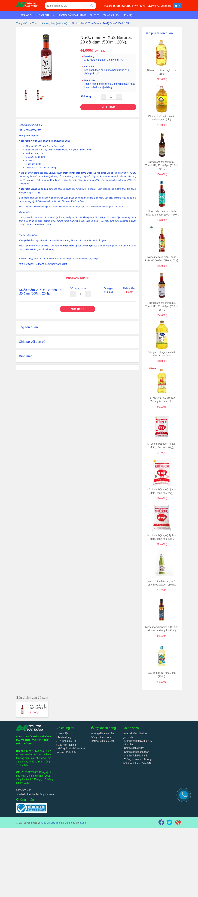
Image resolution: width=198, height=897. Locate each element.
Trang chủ (28, 15)
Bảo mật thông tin (66, 744)
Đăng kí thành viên (101, 737)
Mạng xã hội (111, 15)
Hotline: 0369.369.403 (102, 740)
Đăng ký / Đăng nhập (160, 6)
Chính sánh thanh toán (136, 751)
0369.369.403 (122, 6)
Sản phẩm (46, 15)
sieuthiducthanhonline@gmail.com (35, 794)
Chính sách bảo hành (135, 755)
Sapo (83, 822)
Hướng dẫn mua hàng (102, 733)
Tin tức (94, 15)
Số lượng (85, 96)
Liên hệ (129, 15)
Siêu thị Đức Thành (52, 822)
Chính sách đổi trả (133, 748)
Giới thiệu (62, 733)
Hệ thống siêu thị (66, 740)
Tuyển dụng (63, 737)
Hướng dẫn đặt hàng (71, 15)
